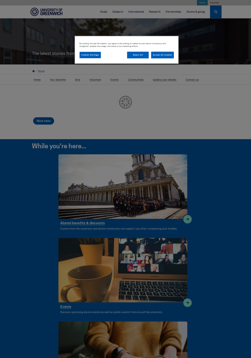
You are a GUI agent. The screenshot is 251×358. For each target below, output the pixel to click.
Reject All (138, 55)
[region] (127, 50)
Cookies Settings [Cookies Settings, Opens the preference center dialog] (90, 55)
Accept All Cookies (162, 55)
